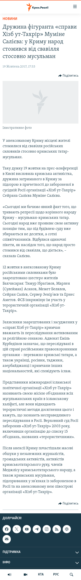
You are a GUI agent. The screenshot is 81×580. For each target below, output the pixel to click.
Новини (10, 19)
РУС (56, 574)
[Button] (68, 75)
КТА (41, 574)
